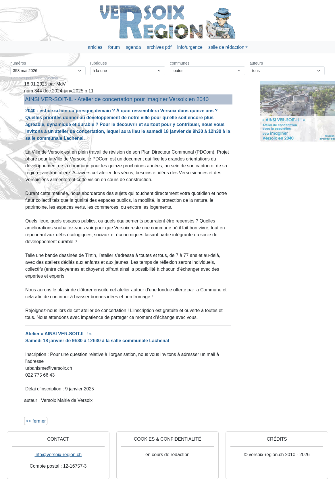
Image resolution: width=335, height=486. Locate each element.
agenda (133, 47)
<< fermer (36, 421)
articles (95, 47)
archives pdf (159, 47)
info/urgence (190, 47)
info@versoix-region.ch (58, 454)
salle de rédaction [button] (226, 47)
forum (114, 47)
